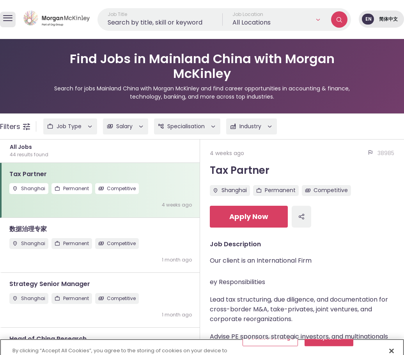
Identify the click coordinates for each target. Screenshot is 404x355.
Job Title (117, 14)
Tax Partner (239, 170)
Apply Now (248, 216)
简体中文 (388, 19)
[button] (277, 19)
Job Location (247, 14)
